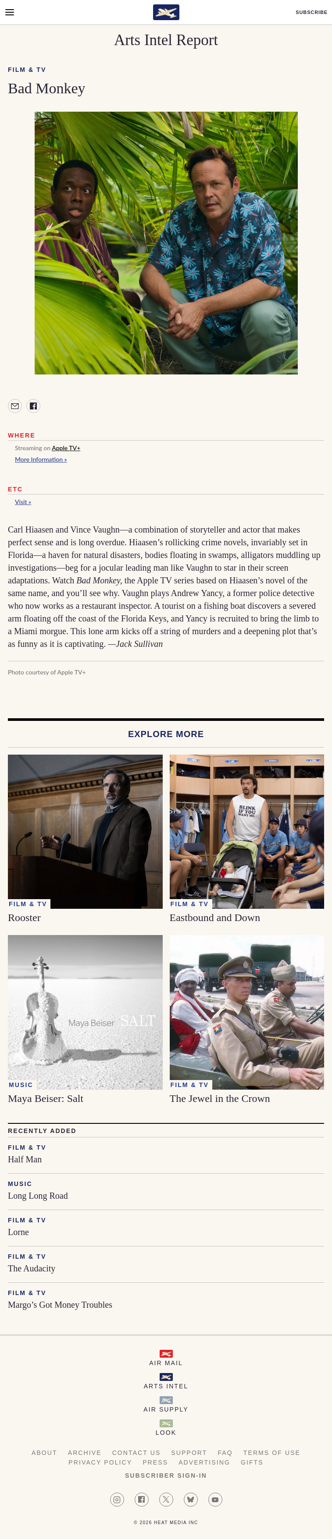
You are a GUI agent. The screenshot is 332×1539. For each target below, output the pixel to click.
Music (20, 1183)
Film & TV (27, 69)
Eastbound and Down (215, 917)
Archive (85, 1453)
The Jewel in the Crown (220, 1098)
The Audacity (31, 1268)
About (44, 1453)
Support (189, 1453)
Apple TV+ (66, 448)
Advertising (204, 1462)
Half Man (25, 1159)
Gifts (252, 1462)
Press (155, 1462)
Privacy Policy (100, 1462)
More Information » (41, 459)
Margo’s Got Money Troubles (60, 1305)
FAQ (225, 1453)
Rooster (24, 917)
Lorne (18, 1232)
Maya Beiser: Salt (45, 1098)
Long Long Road (38, 1195)
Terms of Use (271, 1453)
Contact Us (136, 1453)
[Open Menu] (9, 12)
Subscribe (312, 12)
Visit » (23, 501)
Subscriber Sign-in (166, 1475)
